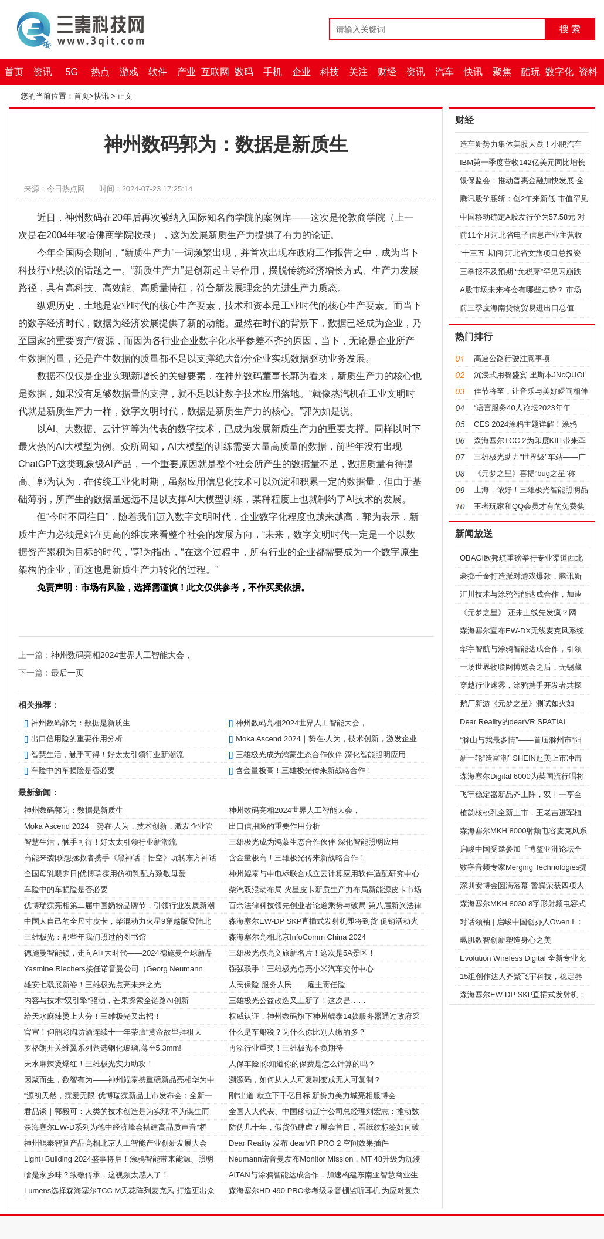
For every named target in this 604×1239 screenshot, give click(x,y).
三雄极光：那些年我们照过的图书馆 (85, 937)
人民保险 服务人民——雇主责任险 (287, 984)
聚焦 (502, 72)
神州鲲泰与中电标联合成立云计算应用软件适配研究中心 (324, 873)
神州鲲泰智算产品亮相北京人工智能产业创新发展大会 (115, 1143)
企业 (301, 72)
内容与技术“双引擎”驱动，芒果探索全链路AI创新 (106, 1000)
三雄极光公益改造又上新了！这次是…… (297, 1000)
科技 (329, 72)
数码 (244, 72)
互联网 (215, 72)
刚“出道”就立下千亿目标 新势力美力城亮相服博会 (312, 1095)
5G (72, 72)
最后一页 (67, 672)
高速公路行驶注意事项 (512, 358)
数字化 (559, 72)
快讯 (473, 72)
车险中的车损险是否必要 (73, 770)
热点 (100, 72)
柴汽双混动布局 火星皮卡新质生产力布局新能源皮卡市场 (325, 889)
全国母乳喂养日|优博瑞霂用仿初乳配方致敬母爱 (105, 873)
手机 (272, 72)
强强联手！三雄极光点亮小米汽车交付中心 (301, 968)
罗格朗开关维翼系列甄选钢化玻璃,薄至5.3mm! (102, 1048)
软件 (157, 72)
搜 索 (570, 29)
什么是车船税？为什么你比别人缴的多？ (297, 1032)
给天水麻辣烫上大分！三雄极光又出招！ (92, 1016)
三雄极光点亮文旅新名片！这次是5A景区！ (302, 952)
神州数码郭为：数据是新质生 (80, 722)
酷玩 (530, 72)
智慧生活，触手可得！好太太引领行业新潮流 (107, 754)
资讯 (42, 72)
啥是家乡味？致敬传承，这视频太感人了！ (96, 1174)
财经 (387, 72)
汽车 (444, 72)
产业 (186, 72)
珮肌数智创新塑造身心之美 (505, 940)
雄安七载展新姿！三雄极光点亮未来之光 (92, 984)
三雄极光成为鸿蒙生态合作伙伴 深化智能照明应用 (321, 754)
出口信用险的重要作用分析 (77, 738)
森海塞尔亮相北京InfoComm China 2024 (297, 937)
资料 (588, 72)
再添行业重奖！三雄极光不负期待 (286, 1048)
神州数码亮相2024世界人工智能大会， (121, 655)
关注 (358, 72)
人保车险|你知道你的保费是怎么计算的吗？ (302, 1063)
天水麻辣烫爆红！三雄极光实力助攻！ (89, 1063)
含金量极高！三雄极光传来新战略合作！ (304, 770)
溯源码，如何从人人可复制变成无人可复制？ (305, 1079)
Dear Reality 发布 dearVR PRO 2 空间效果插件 (309, 1143)
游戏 (129, 72)
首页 (14, 72)
